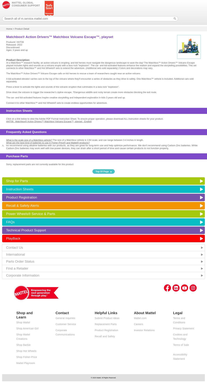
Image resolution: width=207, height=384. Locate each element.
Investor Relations (144, 330)
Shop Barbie (23, 344)
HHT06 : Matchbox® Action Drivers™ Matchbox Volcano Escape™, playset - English (49, 121)
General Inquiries (65, 318)
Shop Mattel (23, 322)
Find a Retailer (17, 268)
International (15, 254)
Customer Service (66, 324)
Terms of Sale (181, 344)
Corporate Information (22, 275)
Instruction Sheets (19, 189)
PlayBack (13, 238)
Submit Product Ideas (107, 318)
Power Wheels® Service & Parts (30, 214)
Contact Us (14, 247)
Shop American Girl (27, 328)
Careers (138, 324)
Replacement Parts (106, 324)
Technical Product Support (26, 230)
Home (9, 28)
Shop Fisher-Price (26, 357)
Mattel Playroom (25, 363)
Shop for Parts (17, 181)
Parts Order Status (20, 261)
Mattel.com (140, 318)
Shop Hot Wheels (26, 351)
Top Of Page (102, 171)
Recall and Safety (105, 336)
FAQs (10, 222)
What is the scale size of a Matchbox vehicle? (29, 140)
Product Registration (21, 197)
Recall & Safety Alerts (22, 205)
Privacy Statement (183, 328)
